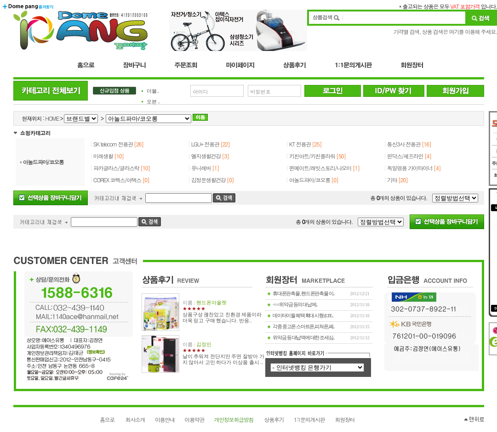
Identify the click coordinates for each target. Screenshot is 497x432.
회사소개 (135, 419)
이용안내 (165, 419)
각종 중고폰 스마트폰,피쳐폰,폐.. (303, 326)
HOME (52, 118)
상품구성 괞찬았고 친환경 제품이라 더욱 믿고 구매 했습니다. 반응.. (222, 317)
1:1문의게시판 (309, 419)
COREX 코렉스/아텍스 (117, 180)
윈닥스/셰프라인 (405, 156)
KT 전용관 (300, 144)
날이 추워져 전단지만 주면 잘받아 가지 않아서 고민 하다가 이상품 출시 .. (223, 359)
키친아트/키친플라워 (312, 156)
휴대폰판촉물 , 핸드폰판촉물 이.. (303, 293)
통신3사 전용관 (403, 144)
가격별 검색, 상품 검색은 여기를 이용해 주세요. (445, 31)
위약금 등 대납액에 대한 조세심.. (303, 337)
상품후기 (274, 419)
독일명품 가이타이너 (410, 168)
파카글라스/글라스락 (116, 168)
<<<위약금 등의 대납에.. (295, 304)
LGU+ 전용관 (205, 144)
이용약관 (194, 419)
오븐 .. (153, 101)
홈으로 (107, 419)
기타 (392, 180)
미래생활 (103, 156)
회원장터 (345, 419)
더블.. (153, 91)
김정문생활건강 (208, 180)
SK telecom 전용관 (113, 144)
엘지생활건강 (206, 156)
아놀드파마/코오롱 (43, 162)
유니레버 (201, 168)
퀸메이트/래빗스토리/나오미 (320, 168)
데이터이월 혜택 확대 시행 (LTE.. (303, 315)
